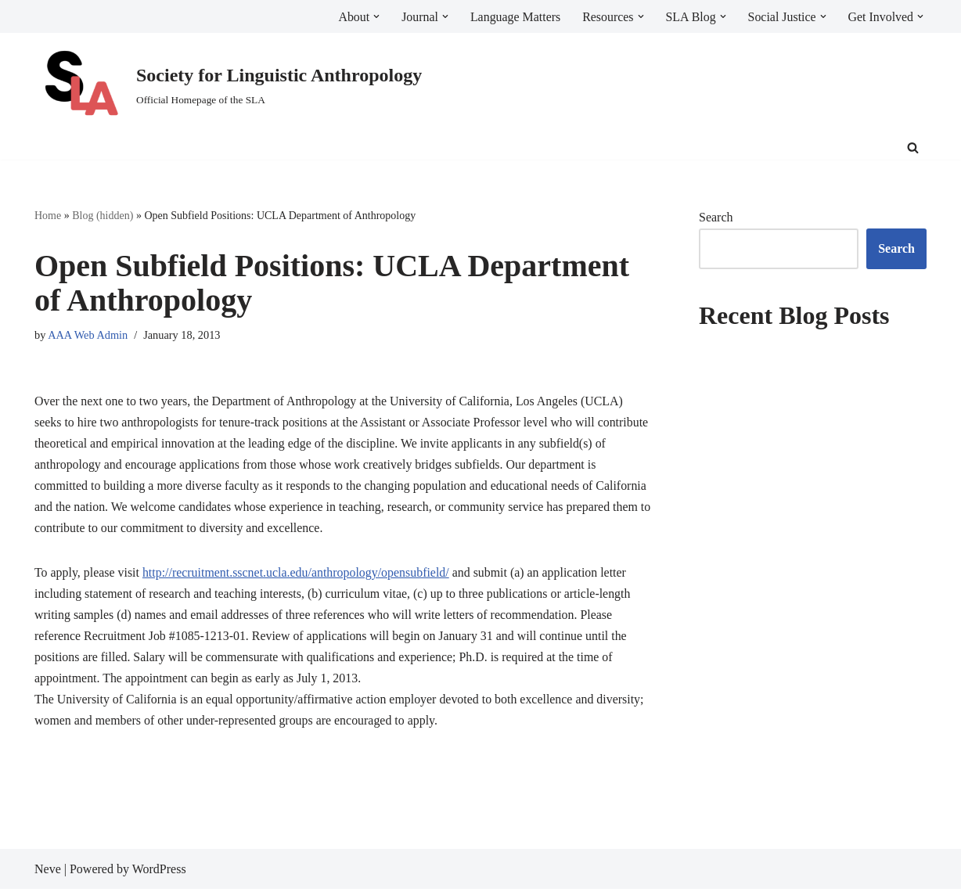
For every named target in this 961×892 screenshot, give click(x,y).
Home (47, 215)
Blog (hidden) (102, 215)
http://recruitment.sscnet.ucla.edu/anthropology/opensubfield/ (297, 574)
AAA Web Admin (88, 335)
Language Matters (513, 16)
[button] (374, 16)
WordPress (159, 872)
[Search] (913, 147)
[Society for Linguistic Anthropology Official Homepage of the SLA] (228, 85)
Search (716, 217)
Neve (47, 872)
